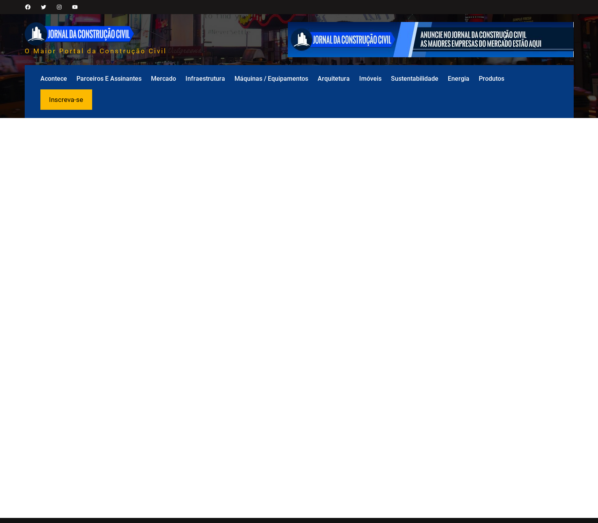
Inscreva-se (66, 100)
